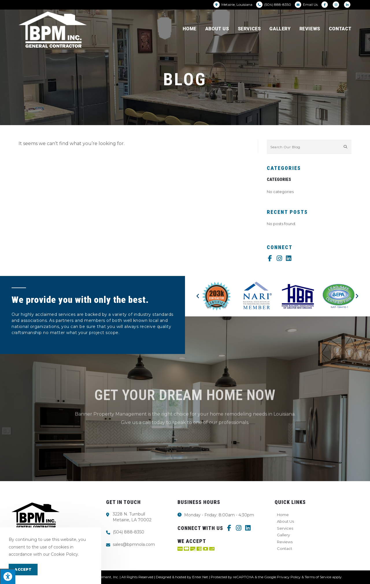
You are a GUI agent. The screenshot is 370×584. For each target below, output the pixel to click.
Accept (23, 569)
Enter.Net (200, 577)
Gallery (283, 535)
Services (285, 528)
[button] (198, 296)
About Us (285, 521)
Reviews (285, 541)
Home (283, 514)
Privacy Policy (289, 577)
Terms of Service (318, 577)
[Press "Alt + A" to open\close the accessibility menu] (7, 576)
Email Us (310, 4)
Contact (284, 548)
